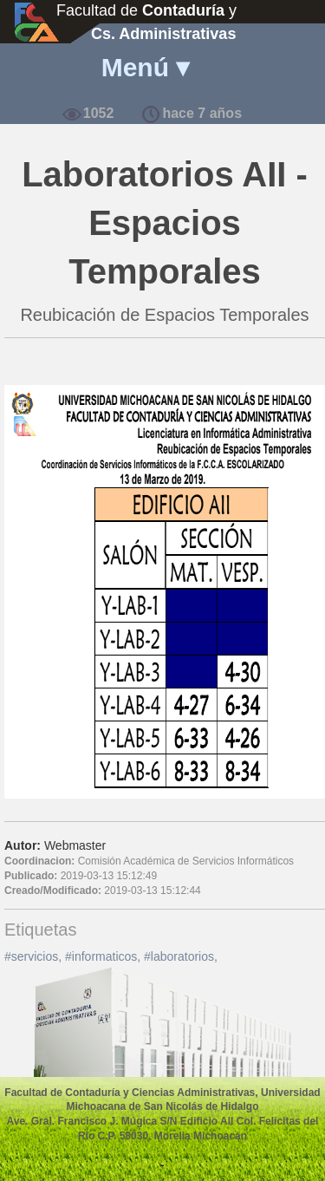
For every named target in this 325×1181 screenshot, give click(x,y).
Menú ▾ (145, 67)
